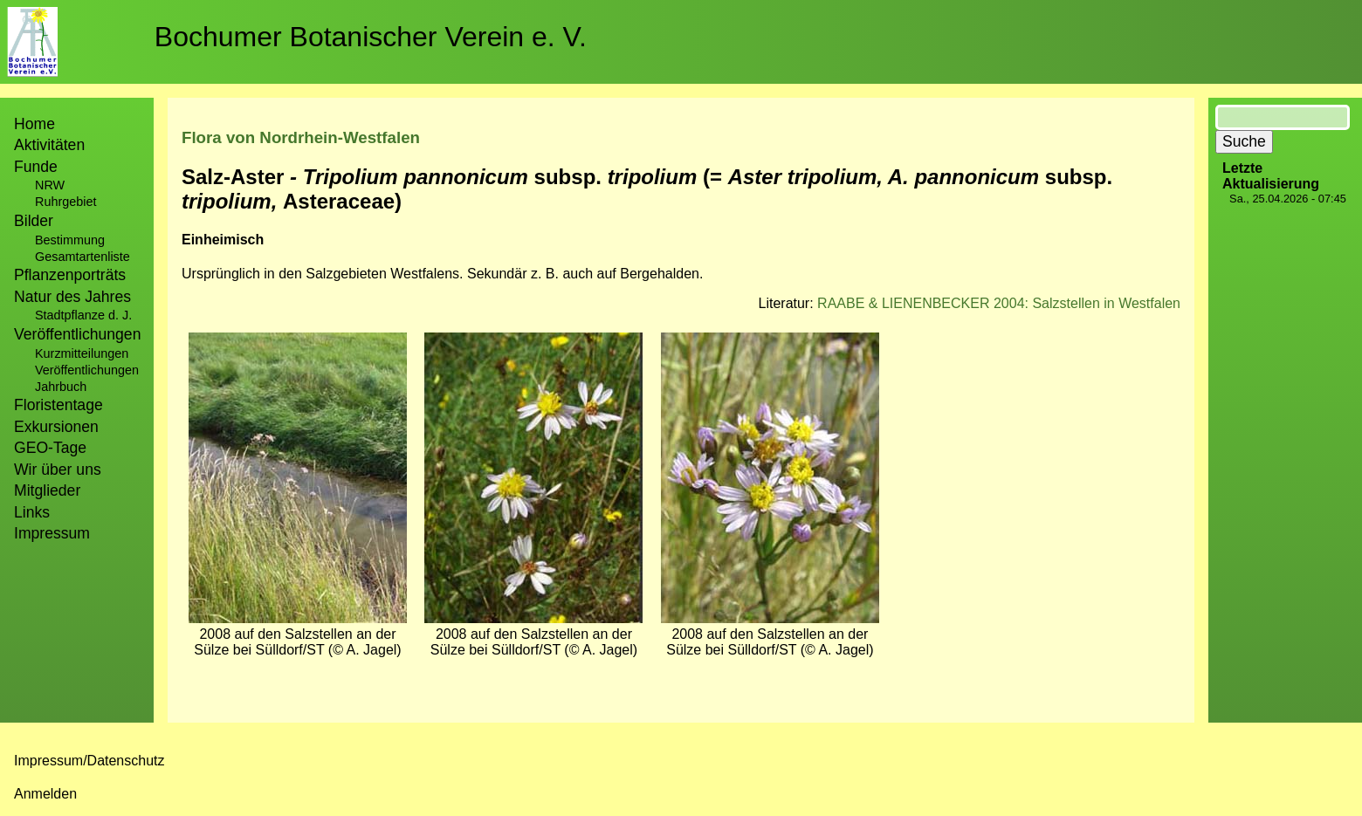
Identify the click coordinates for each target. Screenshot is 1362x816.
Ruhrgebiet (65, 202)
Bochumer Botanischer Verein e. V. (371, 36)
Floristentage (58, 405)
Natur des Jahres (72, 296)
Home (34, 124)
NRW (50, 185)
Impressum (52, 533)
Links (32, 512)
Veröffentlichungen (87, 370)
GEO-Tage (50, 447)
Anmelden (45, 793)
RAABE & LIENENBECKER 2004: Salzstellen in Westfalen (998, 303)
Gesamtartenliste (82, 257)
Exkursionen (56, 426)
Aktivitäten (49, 145)
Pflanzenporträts (70, 275)
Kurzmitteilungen (81, 353)
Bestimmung (70, 240)
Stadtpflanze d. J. (83, 315)
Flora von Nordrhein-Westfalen (301, 137)
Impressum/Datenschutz (89, 760)
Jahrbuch (60, 387)
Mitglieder (47, 490)
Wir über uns (57, 469)
